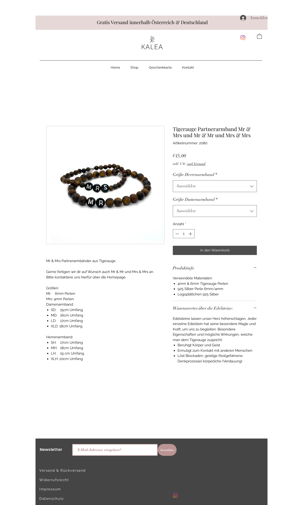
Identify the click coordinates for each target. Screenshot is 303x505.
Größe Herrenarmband (195, 174)
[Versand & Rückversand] (63, 470)
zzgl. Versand (196, 164)
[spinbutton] (184, 233)
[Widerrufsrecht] (56, 480)
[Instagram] (243, 37)
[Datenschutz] (56, 498)
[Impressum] (56, 489)
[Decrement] (177, 233)
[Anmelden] (167, 450)
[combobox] (215, 186)
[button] (259, 36)
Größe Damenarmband (195, 199)
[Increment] (191, 233)
